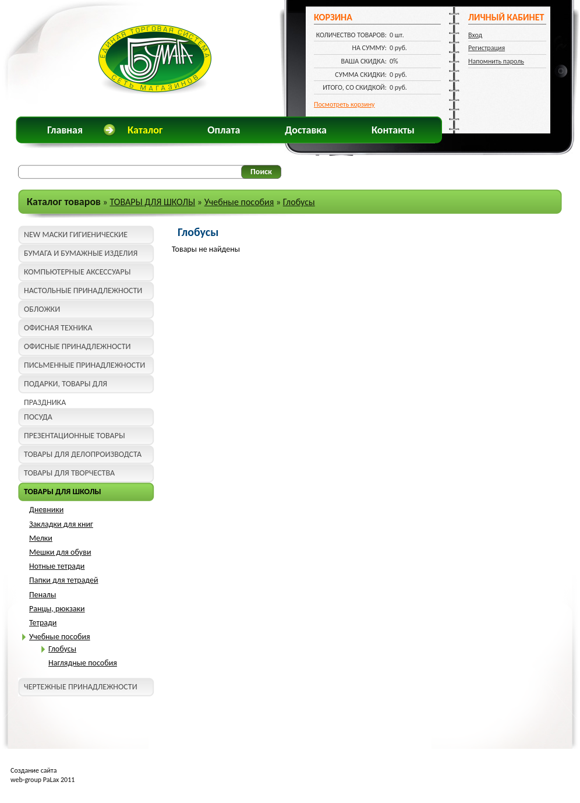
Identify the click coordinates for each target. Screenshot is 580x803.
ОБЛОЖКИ (42, 309)
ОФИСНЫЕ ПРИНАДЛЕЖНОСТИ (77, 346)
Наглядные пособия (82, 663)
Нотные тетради (56, 566)
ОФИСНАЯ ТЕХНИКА (58, 328)
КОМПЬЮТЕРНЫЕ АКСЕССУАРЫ (77, 272)
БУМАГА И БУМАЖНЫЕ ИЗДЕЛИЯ (80, 253)
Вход (475, 35)
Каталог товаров (64, 201)
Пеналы (42, 595)
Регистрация (486, 48)
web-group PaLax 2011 (42, 780)
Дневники (46, 510)
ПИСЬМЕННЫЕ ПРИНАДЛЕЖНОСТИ (84, 365)
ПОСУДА (38, 417)
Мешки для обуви (60, 552)
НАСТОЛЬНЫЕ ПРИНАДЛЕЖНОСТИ (83, 290)
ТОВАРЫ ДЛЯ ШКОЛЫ (152, 201)
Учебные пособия (239, 201)
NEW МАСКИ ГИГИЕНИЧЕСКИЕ (76, 235)
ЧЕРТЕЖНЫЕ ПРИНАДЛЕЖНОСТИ (80, 687)
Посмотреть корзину (344, 104)
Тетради (42, 623)
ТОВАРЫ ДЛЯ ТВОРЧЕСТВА (69, 473)
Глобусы (299, 201)
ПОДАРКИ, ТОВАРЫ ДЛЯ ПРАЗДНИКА (65, 386)
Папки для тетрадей (63, 580)
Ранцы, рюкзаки (57, 609)
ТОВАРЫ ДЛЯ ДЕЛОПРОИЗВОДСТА (83, 454)
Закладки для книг (61, 524)
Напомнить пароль (496, 61)
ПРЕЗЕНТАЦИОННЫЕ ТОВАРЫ (74, 436)
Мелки (40, 538)
